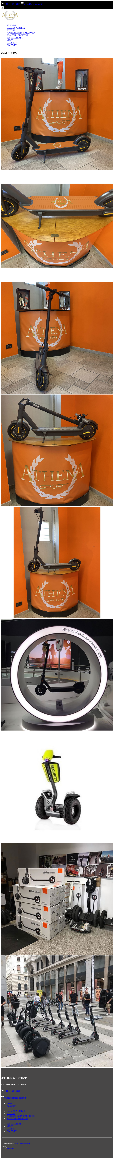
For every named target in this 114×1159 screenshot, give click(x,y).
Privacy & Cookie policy (22, 1143)
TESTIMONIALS (15, 38)
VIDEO (10, 40)
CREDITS (8, 1148)
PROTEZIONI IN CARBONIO (21, 33)
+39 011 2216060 (10, 4)
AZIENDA (11, 25)
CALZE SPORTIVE (16, 28)
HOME (10, 1103)
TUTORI (11, 30)
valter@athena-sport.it (32, 4)
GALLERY (12, 43)
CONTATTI (12, 45)
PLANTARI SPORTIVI (17, 35)
